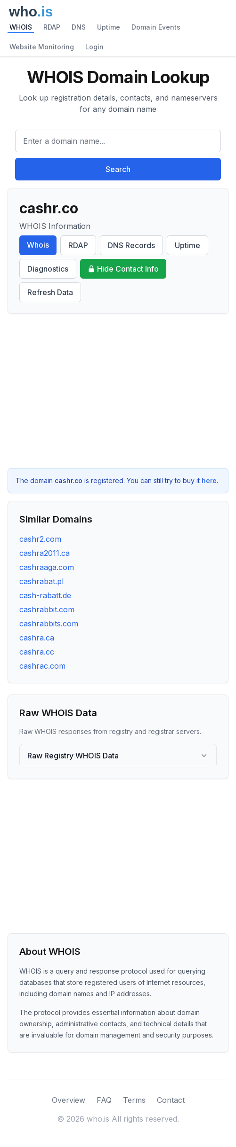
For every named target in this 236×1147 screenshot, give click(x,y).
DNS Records (131, 245)
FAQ (104, 1100)
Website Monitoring (41, 47)
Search (118, 169)
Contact (171, 1100)
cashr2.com (40, 539)
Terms (134, 1100)
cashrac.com (42, 666)
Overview (68, 1100)
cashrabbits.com (48, 623)
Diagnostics (47, 268)
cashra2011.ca (44, 553)
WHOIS (20, 27)
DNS (79, 27)
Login (94, 47)
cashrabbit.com (46, 609)
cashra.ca (36, 637)
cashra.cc (36, 651)
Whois (38, 245)
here (209, 480)
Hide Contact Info (123, 268)
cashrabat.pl (41, 581)
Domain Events (155, 27)
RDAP (51, 27)
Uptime (108, 27)
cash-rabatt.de (45, 595)
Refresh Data (50, 292)
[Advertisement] (118, 391)
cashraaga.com (46, 567)
